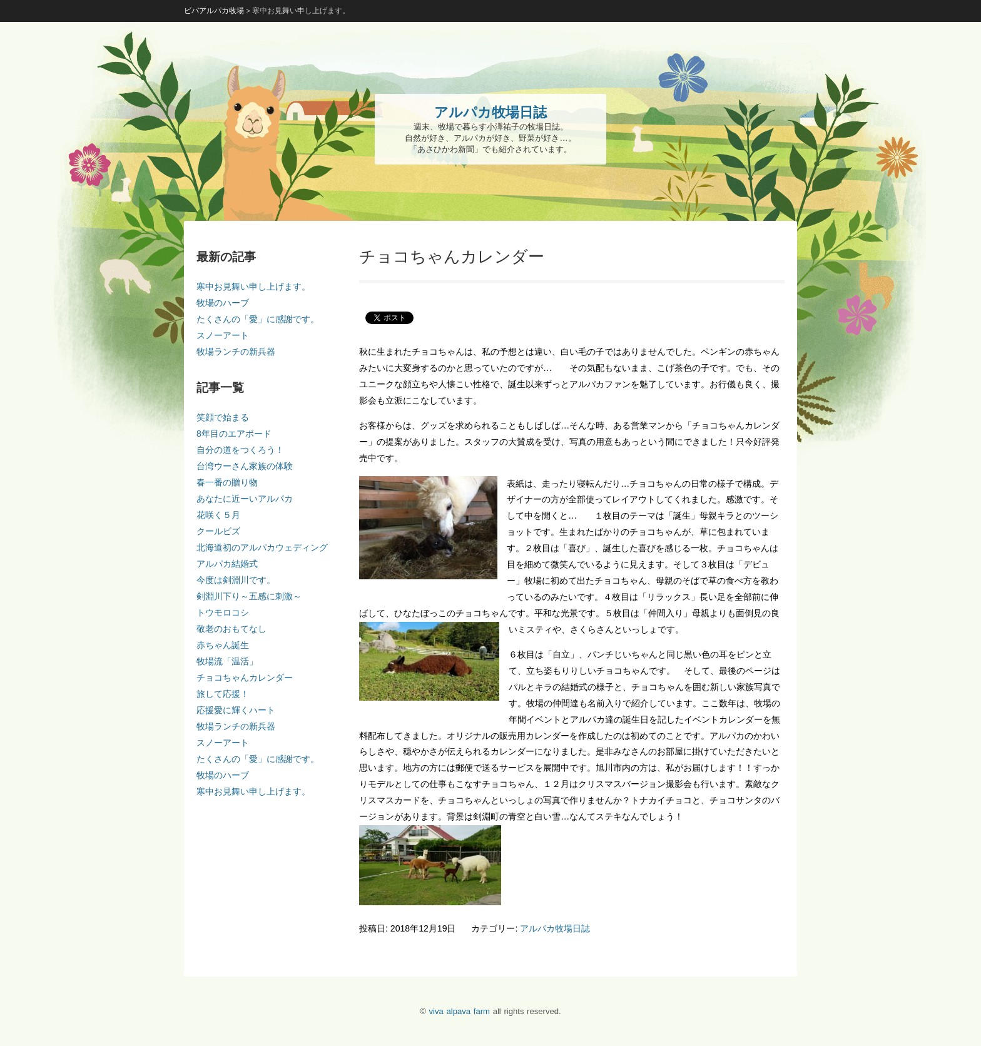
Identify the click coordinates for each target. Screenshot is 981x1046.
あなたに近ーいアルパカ (244, 499)
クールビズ (218, 531)
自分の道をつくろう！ (240, 450)
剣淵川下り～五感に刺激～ (249, 596)
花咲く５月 (218, 515)
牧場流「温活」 (227, 661)
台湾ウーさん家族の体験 (244, 466)
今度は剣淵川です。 (235, 580)
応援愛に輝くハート (235, 710)
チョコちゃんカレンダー (244, 678)
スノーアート (222, 335)
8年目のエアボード (234, 434)
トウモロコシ (222, 612)
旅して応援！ (222, 694)
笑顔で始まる (222, 417)
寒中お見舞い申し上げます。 (253, 287)
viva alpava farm (459, 1011)
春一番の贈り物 (227, 482)
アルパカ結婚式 (227, 564)
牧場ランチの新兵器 (235, 352)
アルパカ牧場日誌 (555, 928)
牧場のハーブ (222, 303)
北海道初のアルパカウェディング (262, 547)
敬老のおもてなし (231, 629)
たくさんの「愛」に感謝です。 (257, 319)
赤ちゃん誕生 (222, 645)
